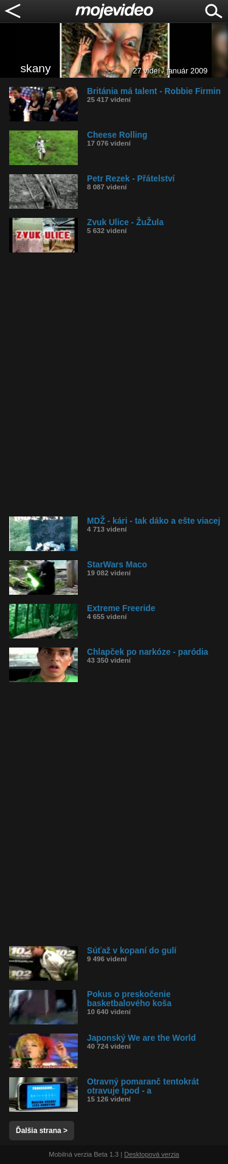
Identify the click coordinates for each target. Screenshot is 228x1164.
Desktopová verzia (151, 1154)
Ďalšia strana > (41, 1130)
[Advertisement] (114, 384)
